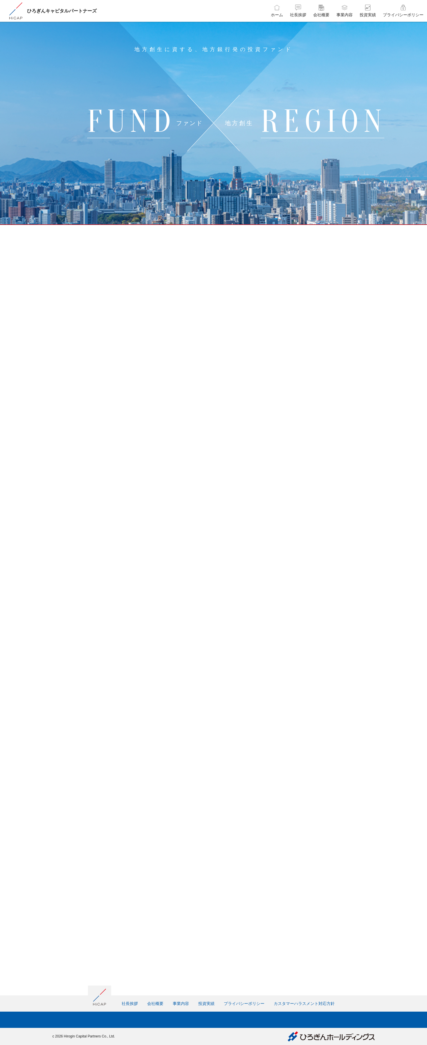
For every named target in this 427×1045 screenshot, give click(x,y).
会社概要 (155, 1003)
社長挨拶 (130, 1003)
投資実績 (206, 1003)
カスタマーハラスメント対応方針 (304, 1003)
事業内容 (181, 1003)
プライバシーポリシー (244, 1003)
